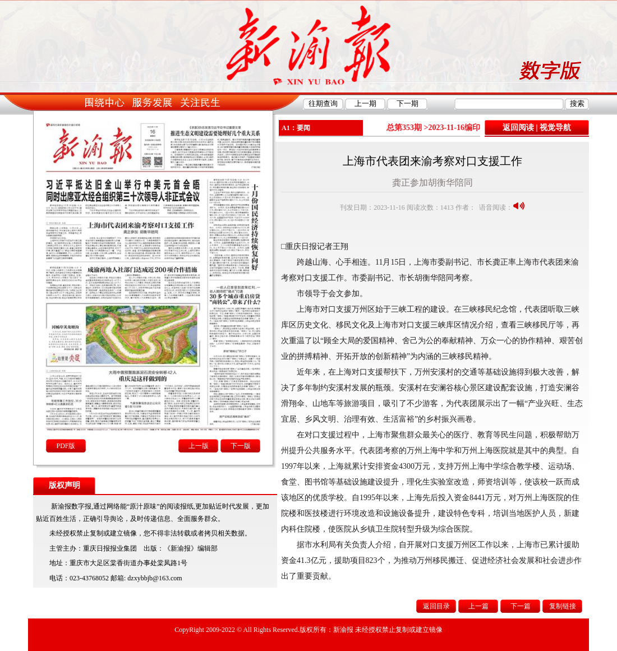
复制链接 (562, 606)
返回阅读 (518, 127)
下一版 (241, 446)
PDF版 (65, 446)
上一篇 (478, 606)
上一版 (198, 446)
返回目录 (436, 606)
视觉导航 (555, 127)
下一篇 (520, 606)
